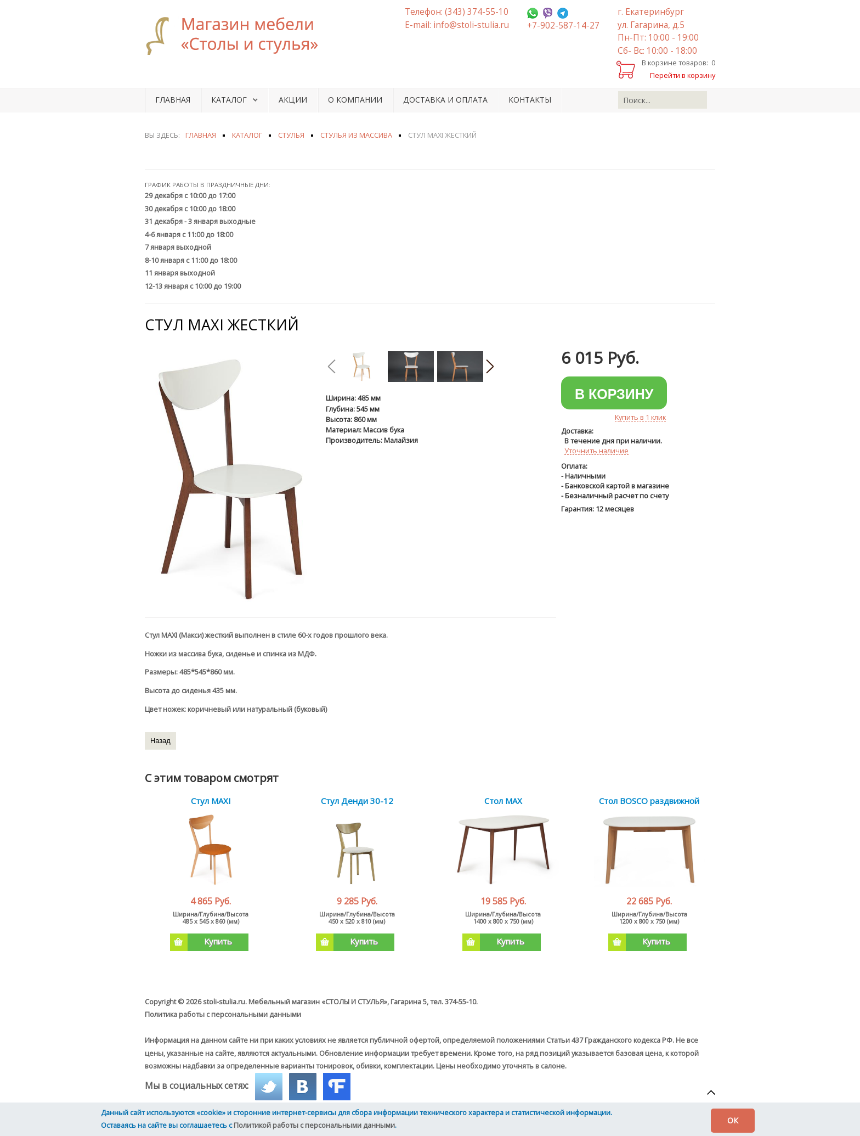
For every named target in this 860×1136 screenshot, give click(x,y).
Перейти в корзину (682, 75)
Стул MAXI (211, 800)
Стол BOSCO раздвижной (649, 800)
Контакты (529, 99)
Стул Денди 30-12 (357, 800)
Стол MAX (503, 800)
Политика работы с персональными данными (223, 1014)
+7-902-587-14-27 (563, 25)
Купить (201, 942)
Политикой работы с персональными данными (314, 1125)
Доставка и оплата (445, 99)
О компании (355, 99)
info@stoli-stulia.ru (471, 25)
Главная (172, 99)
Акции (293, 99)
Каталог (229, 99)
